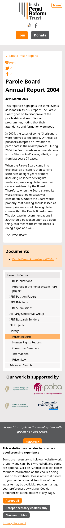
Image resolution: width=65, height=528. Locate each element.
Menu (57, 5)
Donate (40, 35)
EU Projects (17, 325)
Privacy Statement (14, 523)
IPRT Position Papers (23, 296)
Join (22, 35)
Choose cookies (16, 515)
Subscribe (32, 442)
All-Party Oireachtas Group (27, 314)
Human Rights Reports (27, 342)
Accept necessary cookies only (26, 508)
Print (10, 63)
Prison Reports (21, 337)
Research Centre (17, 275)
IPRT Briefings (19, 302)
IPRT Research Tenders (24, 319)
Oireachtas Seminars (25, 348)
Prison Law (19, 359)
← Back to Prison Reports (21, 56)
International (20, 354)
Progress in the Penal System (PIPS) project (35, 289)
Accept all (12, 500)
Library (14, 331)
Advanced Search (21, 365)
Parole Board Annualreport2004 (34, 259)
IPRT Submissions (21, 308)
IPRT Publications (21, 281)
